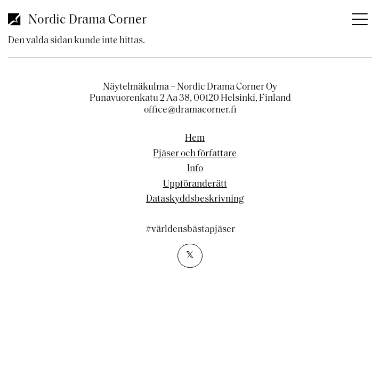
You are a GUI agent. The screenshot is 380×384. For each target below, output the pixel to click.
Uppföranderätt (195, 184)
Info (195, 169)
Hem (195, 138)
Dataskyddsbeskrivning (195, 199)
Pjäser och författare (195, 154)
